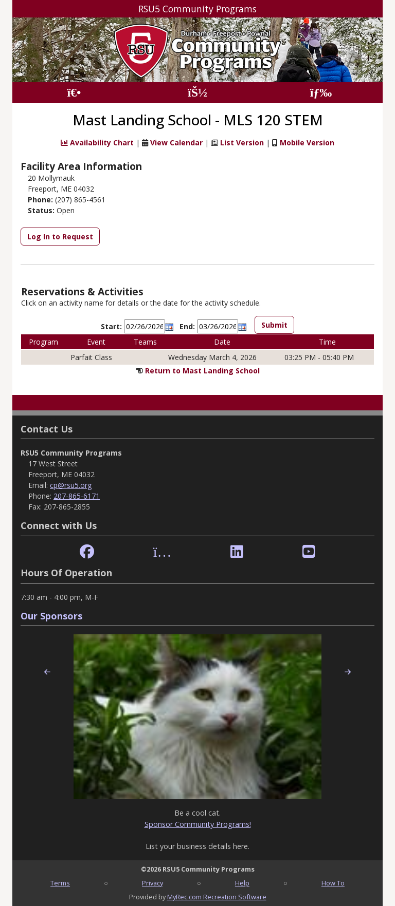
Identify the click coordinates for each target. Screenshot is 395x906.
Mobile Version (307, 142)
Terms (60, 883)
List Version (242, 142)
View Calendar (176, 142)
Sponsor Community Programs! (198, 824)
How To (333, 883)
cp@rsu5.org (71, 485)
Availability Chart (97, 142)
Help (242, 883)
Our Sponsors (51, 616)
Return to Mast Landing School (202, 370)
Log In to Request (60, 236)
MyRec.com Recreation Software (216, 896)
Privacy (152, 883)
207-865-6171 (76, 496)
